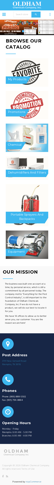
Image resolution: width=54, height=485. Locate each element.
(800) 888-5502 (18, 397)
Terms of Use (28, 469)
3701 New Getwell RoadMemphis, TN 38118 (14, 362)
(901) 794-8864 (15, 400)
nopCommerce (33, 482)
